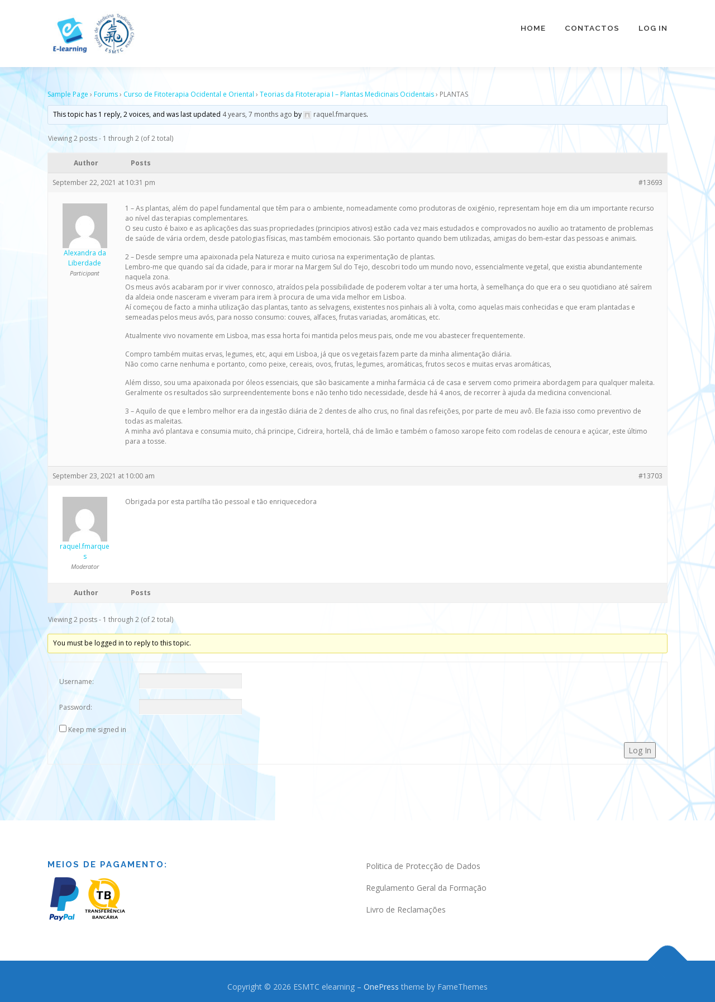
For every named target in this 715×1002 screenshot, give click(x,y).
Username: (76, 677)
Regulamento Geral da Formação (426, 883)
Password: (75, 703)
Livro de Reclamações (406, 905)
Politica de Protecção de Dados (423, 862)
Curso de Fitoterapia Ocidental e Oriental (188, 90)
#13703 (650, 472)
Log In (653, 27)
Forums (106, 90)
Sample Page (67, 90)
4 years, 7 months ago (257, 110)
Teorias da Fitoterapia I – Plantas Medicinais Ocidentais (347, 90)
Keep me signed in (97, 725)
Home (533, 27)
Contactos (592, 27)
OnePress (381, 982)
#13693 (650, 178)
